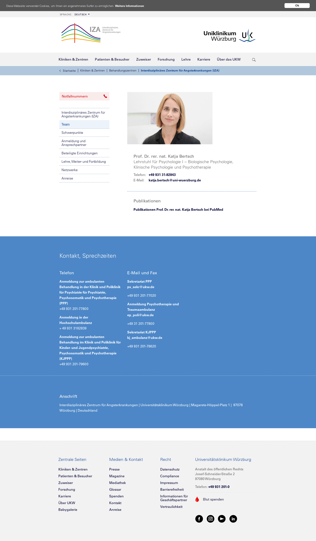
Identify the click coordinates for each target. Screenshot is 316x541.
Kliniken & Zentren (92, 70)
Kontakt (115, 503)
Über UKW (66, 503)
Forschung (66, 489)
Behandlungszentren (122, 70)
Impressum (169, 483)
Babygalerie (67, 509)
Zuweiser (65, 483)
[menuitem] (74, 14)
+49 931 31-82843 (162, 175)
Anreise (67, 178)
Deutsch (73, 14)
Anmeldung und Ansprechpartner (74, 143)
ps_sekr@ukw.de (140, 287)
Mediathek (117, 483)
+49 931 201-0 (218, 487)
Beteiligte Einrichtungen (80, 153)
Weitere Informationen (145, 6)
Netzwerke (70, 170)
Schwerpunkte (72, 132)
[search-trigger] (254, 59)
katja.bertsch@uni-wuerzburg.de (175, 180)
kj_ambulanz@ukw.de (144, 338)
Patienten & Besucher (75, 476)
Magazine (117, 476)
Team (66, 124)
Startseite (67, 71)
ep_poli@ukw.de (140, 315)
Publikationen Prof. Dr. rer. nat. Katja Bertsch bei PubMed (178, 209)
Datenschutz (170, 469)
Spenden (116, 496)
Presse (114, 469)
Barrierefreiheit (172, 489)
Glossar (115, 489)
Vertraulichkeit (171, 507)
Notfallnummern (84, 96)
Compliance (169, 476)
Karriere (64, 496)
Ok (297, 5)
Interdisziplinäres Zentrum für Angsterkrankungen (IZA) (180, 70)
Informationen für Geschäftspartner (174, 498)
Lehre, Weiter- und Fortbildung (84, 161)
